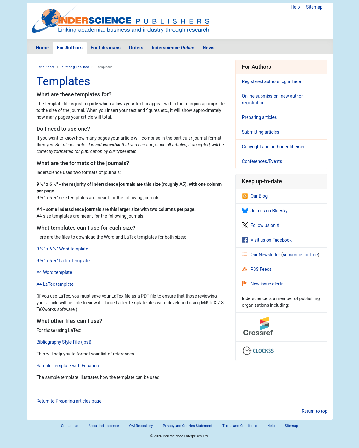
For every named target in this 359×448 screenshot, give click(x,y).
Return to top (314, 411)
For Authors (70, 48)
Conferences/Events (262, 161)
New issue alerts (263, 283)
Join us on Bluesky (265, 210)
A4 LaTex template (55, 284)
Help (295, 7)
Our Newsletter (261, 254)
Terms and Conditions (239, 426)
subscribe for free (300, 254)
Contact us (69, 426)
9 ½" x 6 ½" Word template (62, 248)
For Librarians (105, 48)
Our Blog (255, 196)
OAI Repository (141, 426)
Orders (136, 48)
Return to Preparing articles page (69, 400)
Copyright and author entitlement (274, 146)
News (209, 48)
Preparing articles (259, 117)
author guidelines (75, 67)
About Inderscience (103, 426)
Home (42, 48)
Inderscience (173, 48)
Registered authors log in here (271, 81)
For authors (46, 67)
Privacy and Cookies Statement (187, 426)
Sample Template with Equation (68, 365)
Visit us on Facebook (267, 239)
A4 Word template (54, 272)
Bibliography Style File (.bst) (64, 342)
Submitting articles (260, 132)
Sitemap (314, 7)
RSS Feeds (257, 269)
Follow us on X (261, 225)
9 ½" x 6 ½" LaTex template (63, 260)
